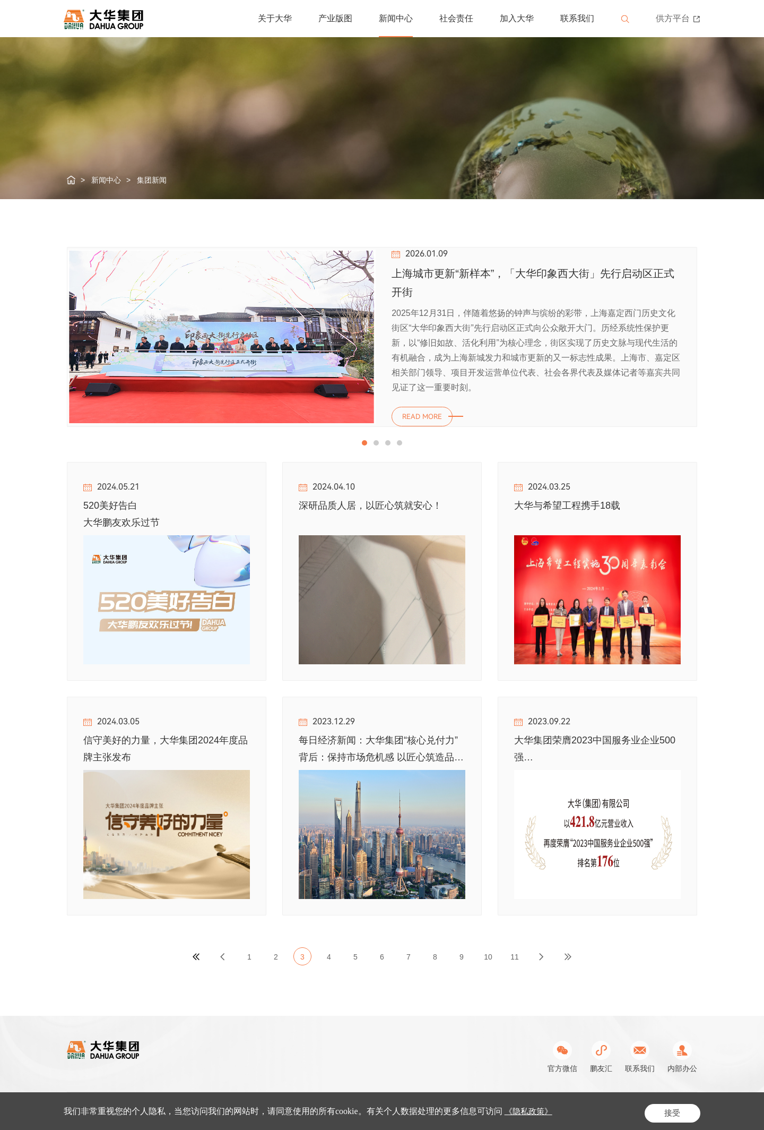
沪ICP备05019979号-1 (315, 1110)
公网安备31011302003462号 (407, 1110)
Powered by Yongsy (493, 1110)
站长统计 (544, 1110)
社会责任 (456, 18)
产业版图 (335, 18)
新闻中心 (396, 18)
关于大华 (275, 18)
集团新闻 (152, 180)
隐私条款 (642, 1110)
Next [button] (692, 217)
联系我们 (577, 18)
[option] (382, 338)
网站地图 (682, 1110)
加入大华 (517, 18)
